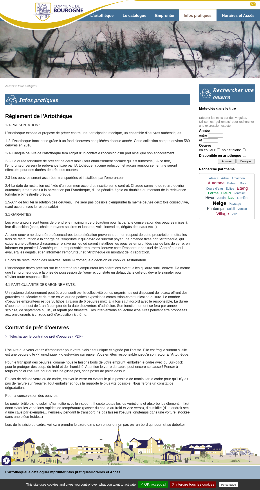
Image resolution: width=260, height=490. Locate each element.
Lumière (242, 198)
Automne (216, 183)
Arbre (225, 178)
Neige (219, 203)
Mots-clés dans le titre (217, 108)
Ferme (213, 193)
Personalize (228, 484)
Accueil (9, 86)
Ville (234, 214)
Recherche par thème (217, 169)
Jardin (221, 198)
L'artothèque (102, 15)
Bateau (232, 183)
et (200, 140)
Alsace (213, 178)
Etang (242, 188)
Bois (243, 183)
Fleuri (226, 193)
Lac (231, 198)
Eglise (230, 188)
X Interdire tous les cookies (193, 484)
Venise (242, 208)
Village (222, 213)
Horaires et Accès (238, 15)
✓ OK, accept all (153, 484)
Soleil (231, 208)
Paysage (235, 203)
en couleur (207, 150)
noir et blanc (231, 150)
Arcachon (238, 178)
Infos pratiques (197, 15)
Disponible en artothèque (220, 155)
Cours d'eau (214, 188)
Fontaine (239, 193)
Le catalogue (134, 15)
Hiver (209, 197)
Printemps (215, 208)
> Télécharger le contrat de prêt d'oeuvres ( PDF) (44, 336)
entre (203, 135)
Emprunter (165, 15)
